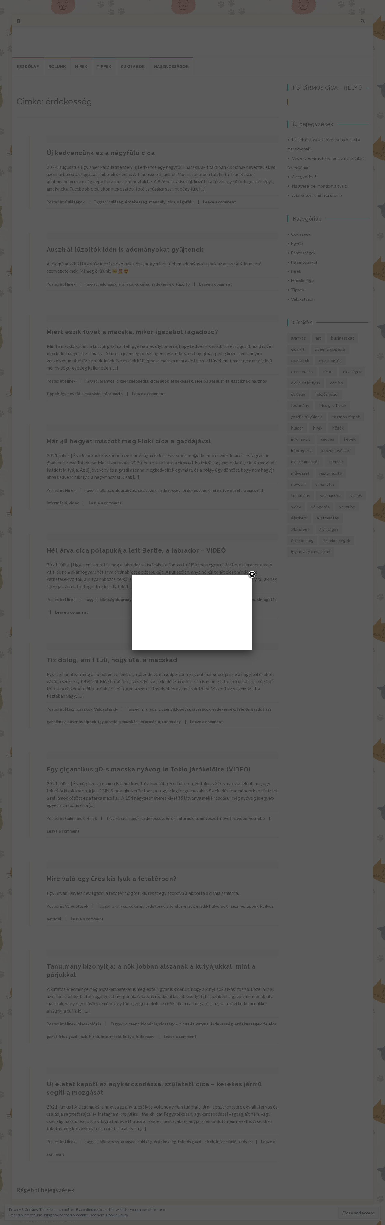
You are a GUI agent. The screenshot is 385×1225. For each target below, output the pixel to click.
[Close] (252, 574)
